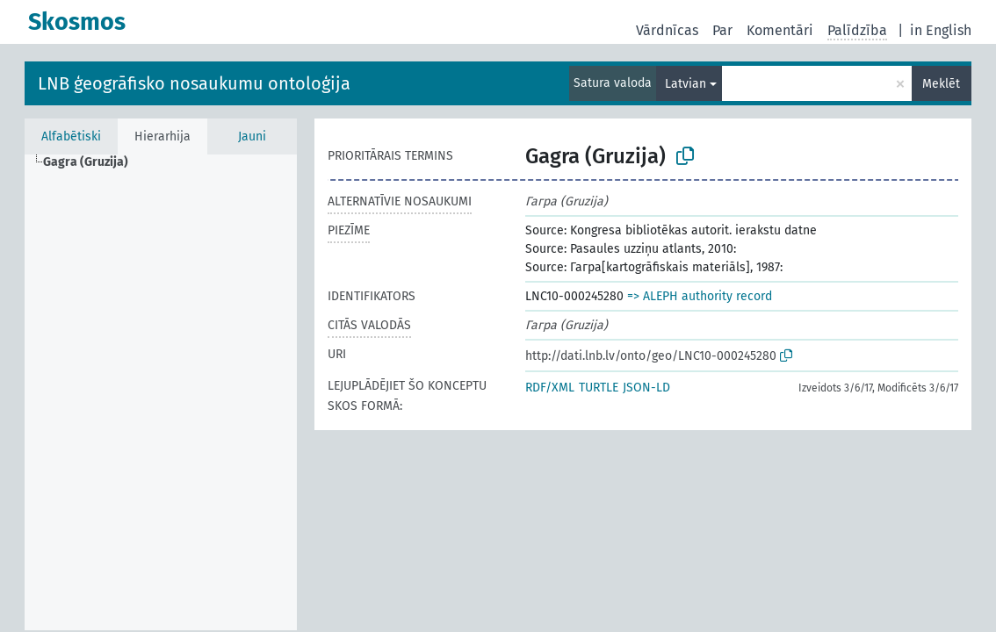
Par (722, 30)
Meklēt (941, 83)
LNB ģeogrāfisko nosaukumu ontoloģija (194, 83)
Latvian (685, 83)
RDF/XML (549, 387)
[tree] (161, 392)
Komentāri (780, 30)
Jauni (252, 136)
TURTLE (598, 387)
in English (940, 30)
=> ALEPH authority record (699, 296)
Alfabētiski (71, 136)
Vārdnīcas (667, 30)
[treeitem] (93, 162)
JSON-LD (646, 387)
